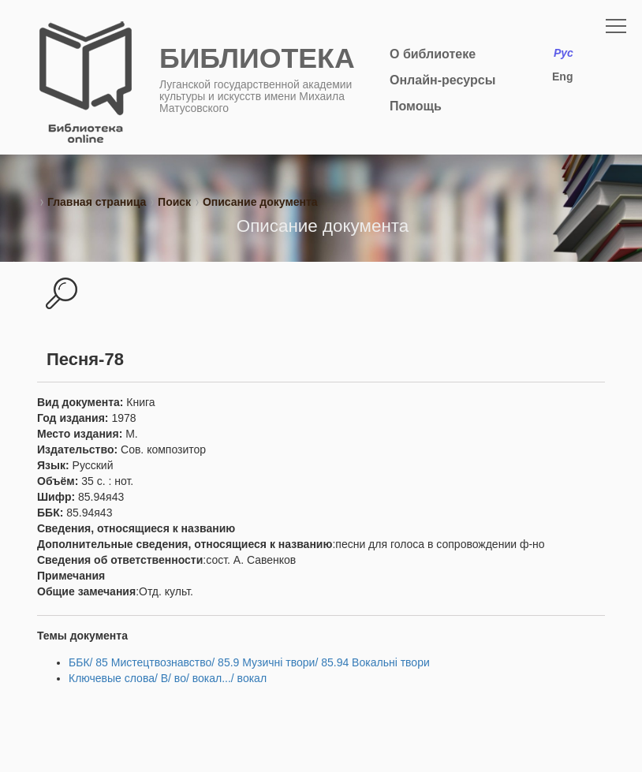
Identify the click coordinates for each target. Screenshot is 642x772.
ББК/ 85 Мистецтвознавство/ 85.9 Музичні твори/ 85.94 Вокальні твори (249, 662)
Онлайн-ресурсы (442, 80)
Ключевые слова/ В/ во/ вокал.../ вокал (168, 678)
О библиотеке (433, 54)
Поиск (174, 202)
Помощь (416, 106)
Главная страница (96, 202)
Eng (562, 76)
